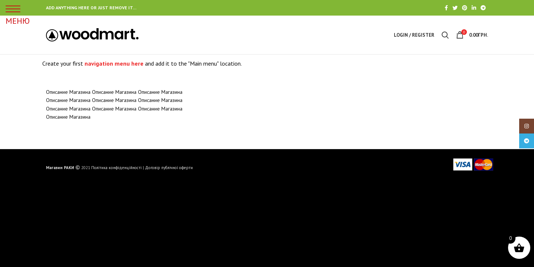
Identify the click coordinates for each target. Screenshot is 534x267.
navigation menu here (114, 63)
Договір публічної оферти (169, 167)
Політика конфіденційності (116, 167)
